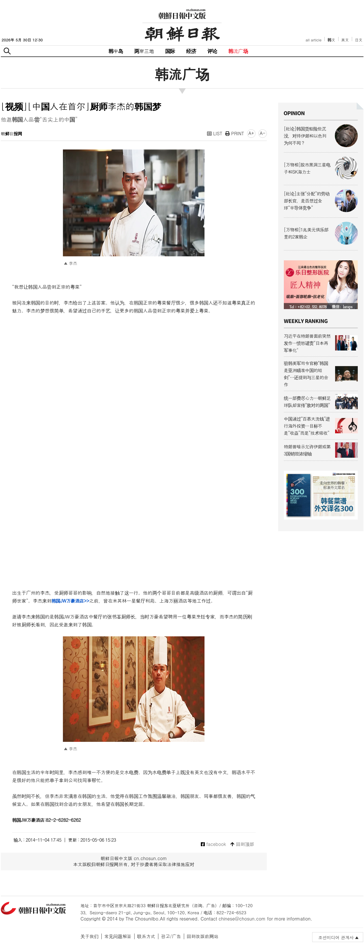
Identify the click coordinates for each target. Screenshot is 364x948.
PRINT (234, 133)
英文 (345, 40)
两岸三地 (144, 50)
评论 (212, 50)
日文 (359, 40)
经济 (191, 50)
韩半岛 (115, 50)
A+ (251, 133)
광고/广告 (171, 936)
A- (262, 133)
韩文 (331, 40)
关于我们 (89, 936)
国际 (170, 50)
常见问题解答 (117, 936)
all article (314, 40)
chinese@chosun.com (242, 918)
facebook (213, 844)
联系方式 (146, 936)
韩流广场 (238, 50)
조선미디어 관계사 (336, 937)
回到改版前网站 (202, 936)
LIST (214, 133)
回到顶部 (242, 844)
